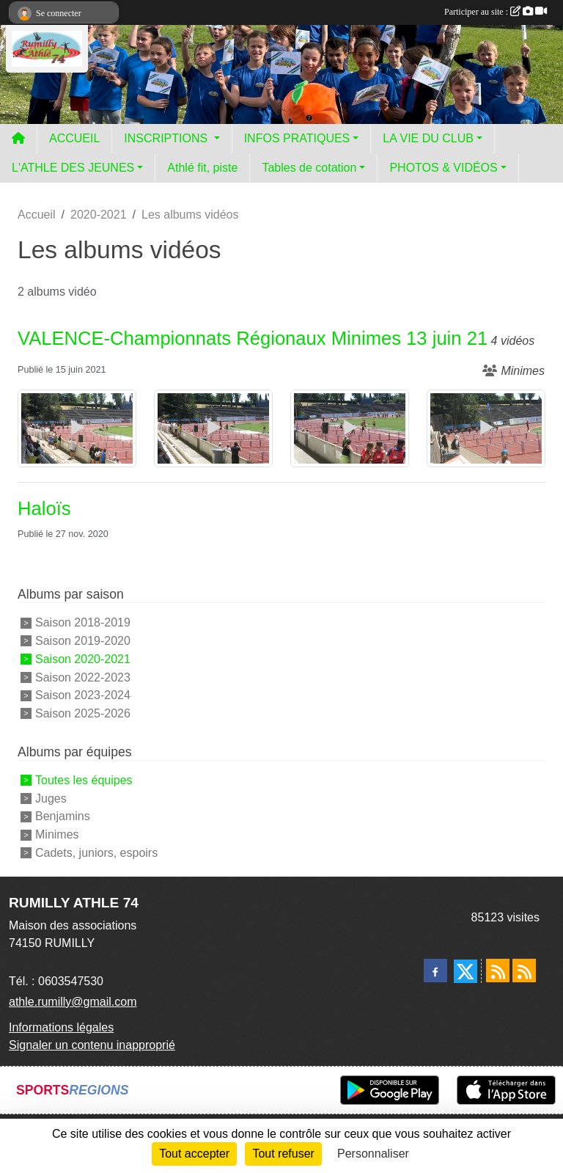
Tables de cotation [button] (309, 167)
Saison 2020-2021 (82, 659)
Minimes (57, 834)
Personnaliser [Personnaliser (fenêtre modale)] (373, 1153)
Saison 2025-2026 (82, 713)
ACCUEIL (74, 138)
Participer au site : (495, 12)
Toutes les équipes (84, 780)
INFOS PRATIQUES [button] (297, 138)
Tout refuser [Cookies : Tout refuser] (283, 1153)
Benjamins (62, 816)
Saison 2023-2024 (82, 695)
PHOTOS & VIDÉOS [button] (443, 167)
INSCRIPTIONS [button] (167, 138)
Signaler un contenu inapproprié (92, 1045)
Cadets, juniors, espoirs (96, 853)
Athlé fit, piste (202, 167)
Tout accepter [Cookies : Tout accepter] (194, 1153)
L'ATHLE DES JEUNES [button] (73, 167)
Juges (51, 798)
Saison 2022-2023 (82, 676)
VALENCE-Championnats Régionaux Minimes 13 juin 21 (252, 338)
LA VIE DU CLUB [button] (428, 138)
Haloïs (44, 508)
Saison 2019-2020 (82, 641)
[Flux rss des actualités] (497, 970)
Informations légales (61, 1027)
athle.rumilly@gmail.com (73, 1001)
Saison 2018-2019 (82, 622)
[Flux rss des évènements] (524, 970)
